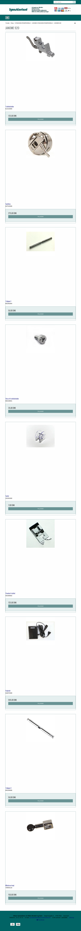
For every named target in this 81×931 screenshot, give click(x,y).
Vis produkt (40, 119)
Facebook (40, 920)
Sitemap (71, 917)
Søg (74, 2)
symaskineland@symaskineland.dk (40, 917)
